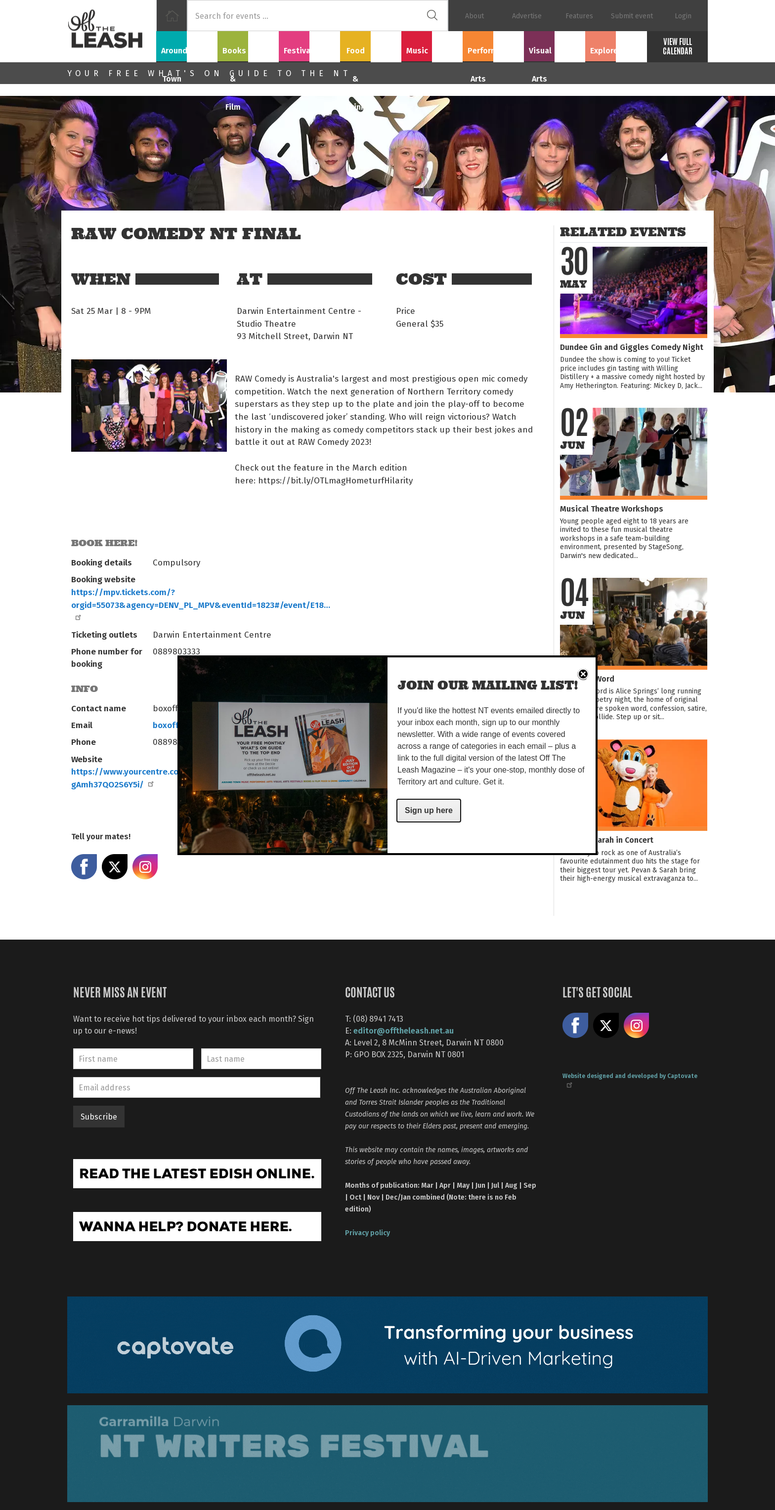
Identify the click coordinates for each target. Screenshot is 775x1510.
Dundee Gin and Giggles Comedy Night (631, 347)
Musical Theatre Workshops (611, 508)
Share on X (115, 867)
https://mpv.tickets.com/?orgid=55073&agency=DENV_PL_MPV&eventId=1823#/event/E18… (200, 603)
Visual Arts (555, 45)
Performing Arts (493, 45)
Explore (616, 45)
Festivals (309, 45)
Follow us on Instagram (636, 1025)
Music (432, 45)
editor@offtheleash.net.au (403, 1030)
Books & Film (248, 45)
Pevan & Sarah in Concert (606, 839)
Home (171, 15)
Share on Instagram (145, 867)
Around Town (187, 45)
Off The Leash (111, 31)
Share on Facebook (84, 867)
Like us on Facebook (575, 1025)
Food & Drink (371, 45)
